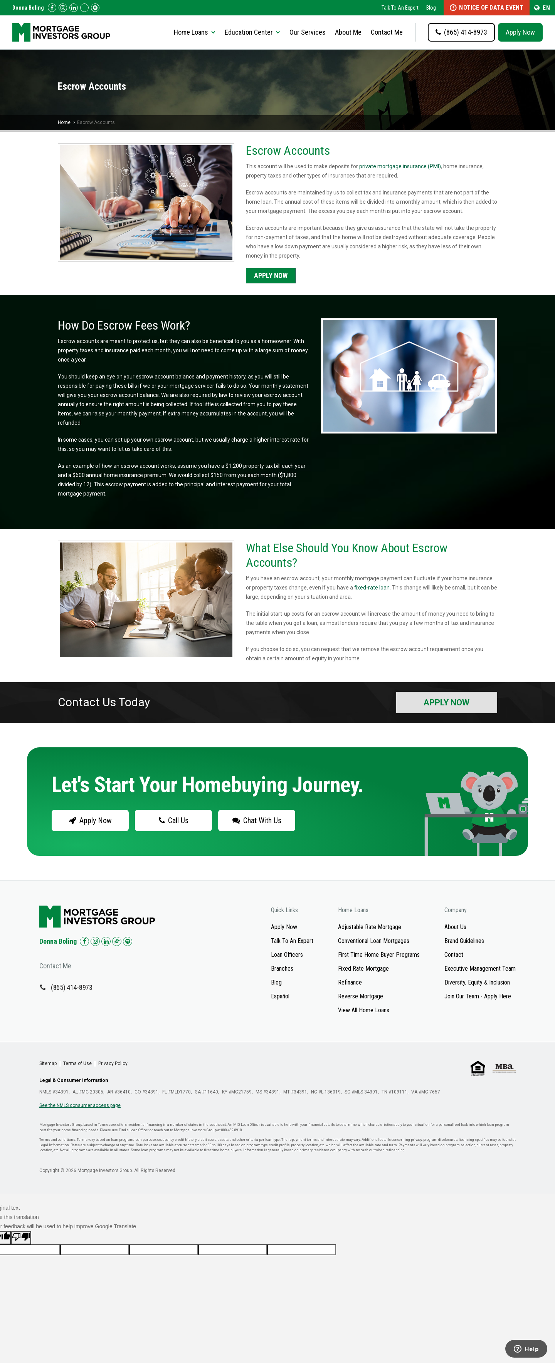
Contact (453, 954)
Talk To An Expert (400, 8)
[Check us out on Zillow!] (84, 7)
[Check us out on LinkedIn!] (73, 7)
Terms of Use (77, 1063)
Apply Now (520, 32)
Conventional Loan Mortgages (373, 940)
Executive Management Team (480, 968)
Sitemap (48, 1063)
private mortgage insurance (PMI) (400, 166)
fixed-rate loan (372, 587)
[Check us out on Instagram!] (63, 7)
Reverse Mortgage (360, 996)
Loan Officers (287, 954)
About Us (455, 927)
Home (64, 122)
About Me (348, 32)
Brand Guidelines (464, 940)
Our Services (307, 32)
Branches (282, 968)
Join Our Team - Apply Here (477, 996)
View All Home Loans (363, 1010)
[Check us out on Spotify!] (127, 941)
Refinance (350, 982)
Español (280, 996)
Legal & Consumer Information (73, 1080)
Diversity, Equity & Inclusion (477, 982)
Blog (431, 8)
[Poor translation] (21, 1237)
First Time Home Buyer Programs (379, 954)
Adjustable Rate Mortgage (369, 927)
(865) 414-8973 (71, 987)
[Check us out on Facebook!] (52, 7)
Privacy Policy (113, 1063)
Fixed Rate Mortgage (363, 968)
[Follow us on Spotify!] (95, 7)
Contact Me (387, 32)
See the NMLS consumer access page (80, 1105)
